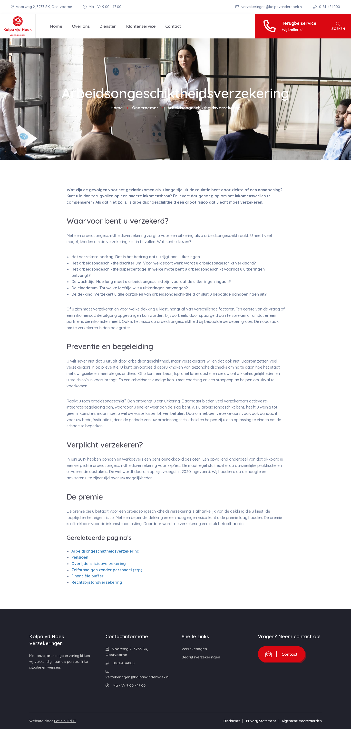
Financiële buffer (87, 576)
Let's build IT (65, 721)
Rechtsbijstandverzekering (96, 582)
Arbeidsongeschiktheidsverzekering (105, 551)
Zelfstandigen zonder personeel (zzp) (106, 569)
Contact (173, 26)
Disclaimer (232, 721)
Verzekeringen (194, 649)
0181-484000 (326, 6)
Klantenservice (141, 26)
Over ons (81, 26)
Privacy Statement (261, 721)
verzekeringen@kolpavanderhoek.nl (269, 6)
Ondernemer (145, 107)
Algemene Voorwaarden (302, 721)
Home (56, 26)
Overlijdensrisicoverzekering (98, 563)
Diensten (108, 26)
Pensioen (79, 557)
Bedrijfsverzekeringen (201, 657)
